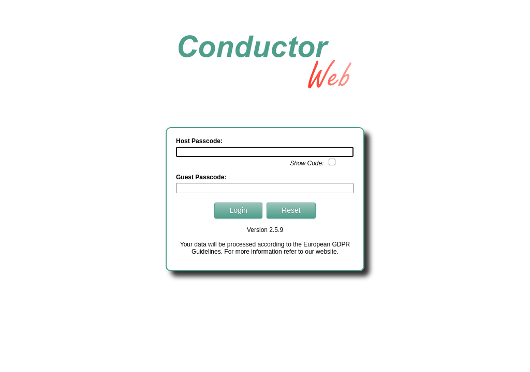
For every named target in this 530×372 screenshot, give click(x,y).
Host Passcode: (199, 141)
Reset (291, 210)
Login (238, 210)
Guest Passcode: (201, 177)
